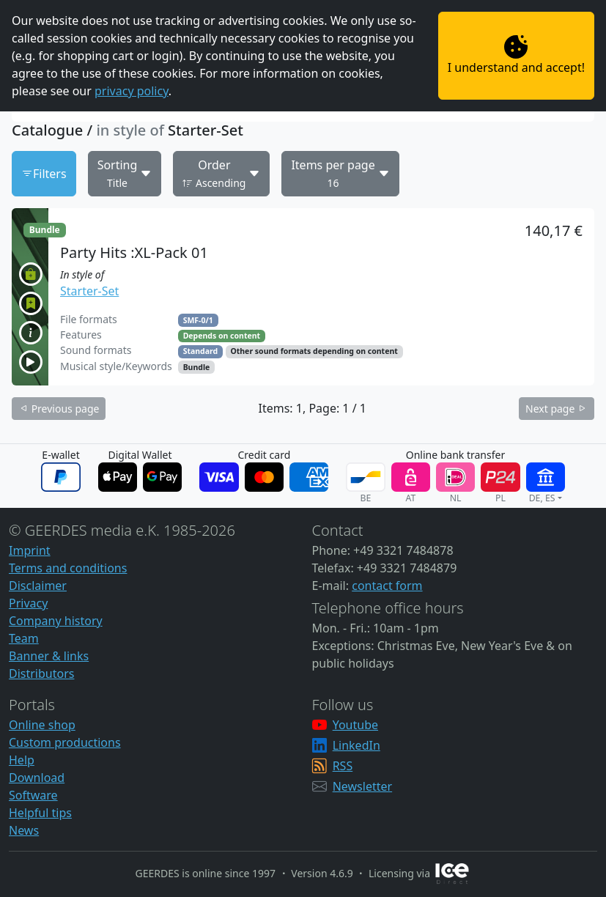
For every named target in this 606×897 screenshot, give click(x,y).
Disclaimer (38, 585)
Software (33, 795)
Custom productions (65, 742)
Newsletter (362, 786)
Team (24, 638)
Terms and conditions (68, 568)
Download (36, 777)
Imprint (30, 550)
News (24, 830)
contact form (387, 585)
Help (21, 760)
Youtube (355, 725)
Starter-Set (89, 291)
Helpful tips (40, 813)
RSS (343, 766)
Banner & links (49, 656)
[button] (303, 296)
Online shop (42, 725)
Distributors (41, 673)
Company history (56, 621)
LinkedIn (356, 745)
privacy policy (132, 91)
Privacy (28, 603)
